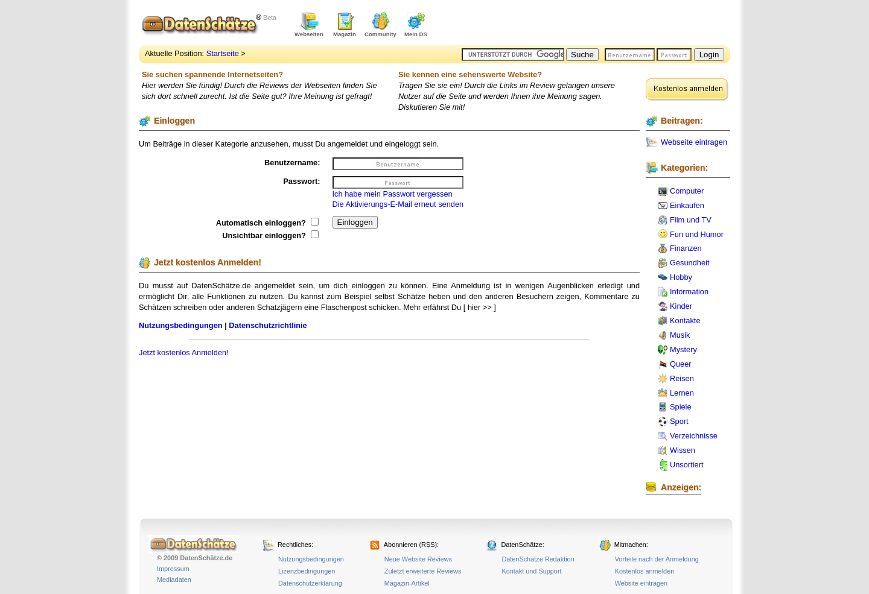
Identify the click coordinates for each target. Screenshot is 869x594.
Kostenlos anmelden (645, 571)
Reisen (682, 378)
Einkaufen (687, 205)
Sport (679, 421)
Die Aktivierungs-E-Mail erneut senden (398, 204)
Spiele (681, 406)
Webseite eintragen (694, 142)
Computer (687, 190)
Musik (680, 335)
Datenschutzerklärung (310, 583)
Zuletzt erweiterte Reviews (423, 571)
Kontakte (685, 320)
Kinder (681, 306)
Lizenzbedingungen (306, 571)
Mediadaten (174, 579)
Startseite (222, 53)
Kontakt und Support (531, 571)
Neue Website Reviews (418, 559)
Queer (681, 363)
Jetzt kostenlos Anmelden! (184, 352)
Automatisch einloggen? (267, 222)
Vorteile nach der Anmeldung (657, 559)
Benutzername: (292, 162)
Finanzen (686, 248)
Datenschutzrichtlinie (268, 325)
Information (689, 291)
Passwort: (301, 181)
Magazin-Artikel (407, 583)
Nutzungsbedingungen (181, 325)
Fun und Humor (697, 234)
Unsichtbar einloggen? (270, 235)
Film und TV (690, 219)
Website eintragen (641, 583)
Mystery (683, 349)
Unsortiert (686, 464)
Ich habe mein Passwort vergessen (393, 193)
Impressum (173, 568)
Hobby (681, 277)
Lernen (682, 392)
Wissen (682, 450)
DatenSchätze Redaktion (537, 559)
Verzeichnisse (694, 435)
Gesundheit (689, 262)
